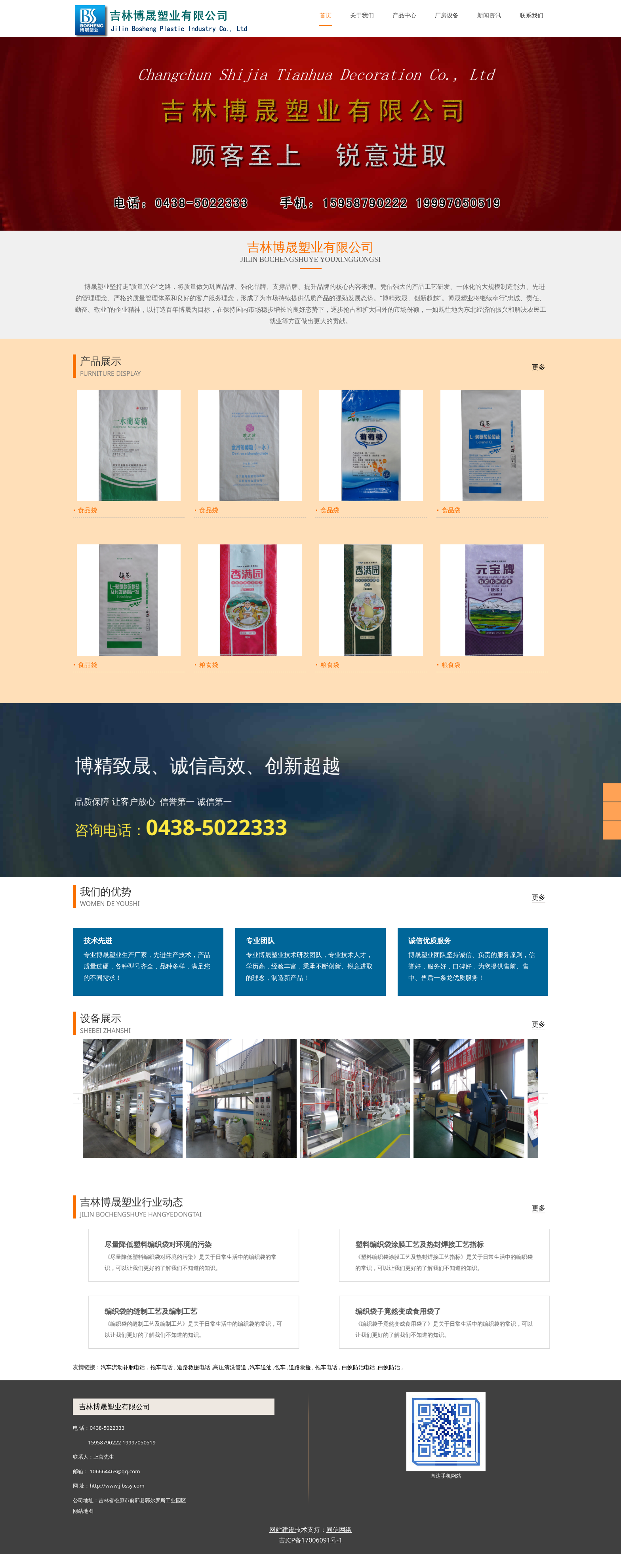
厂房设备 (447, 15)
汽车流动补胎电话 (123, 1367)
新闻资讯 (489, 15)
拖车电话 (161, 1367)
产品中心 (404, 15)
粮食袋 (208, 664)
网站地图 (83, 1510)
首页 (325, 15)
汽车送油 (261, 1367)
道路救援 (300, 1367)
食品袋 (87, 510)
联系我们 (531, 15)
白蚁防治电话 (358, 1367)
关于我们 (362, 15)
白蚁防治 (389, 1367)
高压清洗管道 (229, 1367)
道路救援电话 (193, 1367)
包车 (280, 1367)
